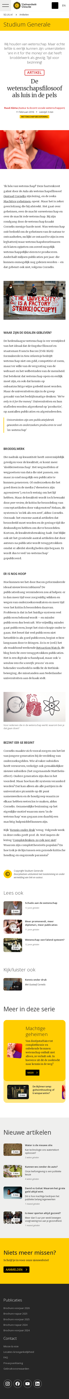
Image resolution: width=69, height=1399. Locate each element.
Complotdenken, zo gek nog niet (34, 840)
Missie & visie (11, 1346)
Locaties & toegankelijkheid (18, 1352)
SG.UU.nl (8, 14)
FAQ (5, 1357)
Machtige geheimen (17, 201)
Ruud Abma (11, 108)
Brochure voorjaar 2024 (16, 1330)
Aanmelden (14, 1270)
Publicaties (12, 1300)
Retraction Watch (48, 647)
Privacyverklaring (13, 1363)
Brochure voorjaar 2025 (16, 1319)
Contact (10, 1338)
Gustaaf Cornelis (14, 196)
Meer (30, 1072)
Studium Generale (26, 24)
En (64, 5)
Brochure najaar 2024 (15, 1324)
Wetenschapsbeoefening (34, 116)
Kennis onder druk (22, 830)
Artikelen (24, 14)
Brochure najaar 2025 (15, 1313)
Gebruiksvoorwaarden (16, 1368)
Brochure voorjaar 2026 (16, 1308)
